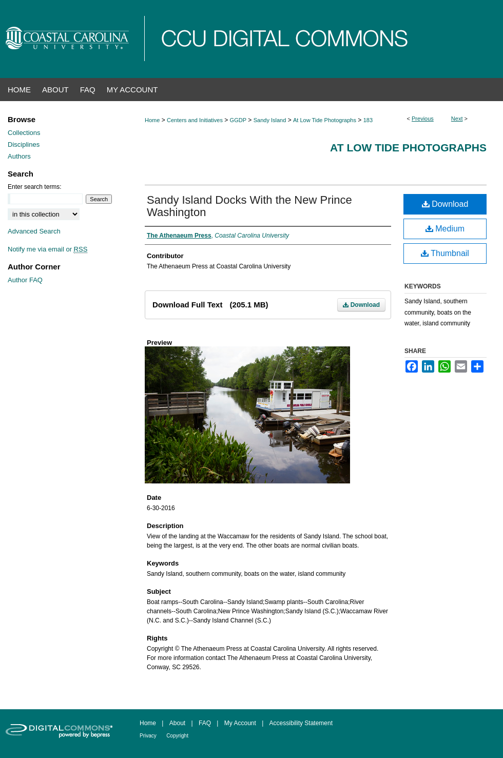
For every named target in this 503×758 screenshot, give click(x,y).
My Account (240, 723)
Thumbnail (445, 253)
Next (457, 118)
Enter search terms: (35, 186)
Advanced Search (34, 231)
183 (368, 120)
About (177, 723)
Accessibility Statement (301, 723)
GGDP (238, 120)
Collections (24, 133)
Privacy (148, 735)
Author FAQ (25, 280)
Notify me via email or (47, 249)
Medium (445, 228)
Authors (19, 156)
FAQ (205, 723)
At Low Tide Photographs (324, 120)
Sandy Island (270, 120)
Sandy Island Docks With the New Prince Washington (249, 206)
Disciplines (24, 144)
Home (152, 120)
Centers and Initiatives (195, 120)
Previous (423, 118)
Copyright (177, 735)
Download (361, 304)
